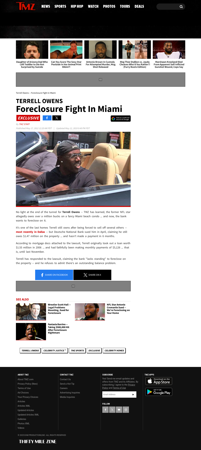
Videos (21, 428)
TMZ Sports (77, 350)
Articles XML (24, 406)
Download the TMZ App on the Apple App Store (158, 381)
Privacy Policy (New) (28, 384)
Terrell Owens (30, 350)
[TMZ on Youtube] (28, 6)
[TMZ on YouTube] (119, 409)
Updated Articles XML (28, 414)
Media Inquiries (67, 397)
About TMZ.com (26, 379)
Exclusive (94, 350)
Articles (21, 401)
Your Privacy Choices (28, 397)
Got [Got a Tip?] (26, 19)
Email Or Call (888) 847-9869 (52, 19)
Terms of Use (24, 388)
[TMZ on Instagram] (34, 6)
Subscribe (133, 394)
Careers (63, 388)
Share (54, 275)
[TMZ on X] (23, 6)
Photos (124, 32)
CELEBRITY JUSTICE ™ (54, 350)
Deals (172, 32)
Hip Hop (73, 32)
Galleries (22, 419)
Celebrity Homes (114, 350)
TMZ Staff (24, 124)
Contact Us (65, 379)
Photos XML (24, 423)
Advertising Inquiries (70, 392)
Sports (47, 32)
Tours (149, 32)
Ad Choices (23, 392)
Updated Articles (26, 410)
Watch (99, 32)
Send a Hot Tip (67, 384)
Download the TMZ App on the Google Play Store (158, 392)
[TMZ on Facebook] (18, 6)
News (23, 32)
